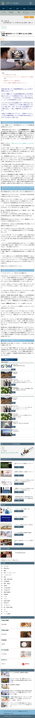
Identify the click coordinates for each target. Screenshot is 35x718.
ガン (5, 609)
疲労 (5, 577)
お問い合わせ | (25, 711)
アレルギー (4, 12)
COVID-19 (6, 603)
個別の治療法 (7, 600)
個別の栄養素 (7, 592)
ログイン (32, 17)
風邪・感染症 (7, 583)
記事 (17, 8)
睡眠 (19, 12)
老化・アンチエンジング (26, 13)
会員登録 (26, 17)
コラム (2, 39)
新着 (10, 8)
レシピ (5, 596)
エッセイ (6, 611)
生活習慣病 (6, 581)
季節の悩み (11, 12)
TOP (3, 8)
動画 (24, 8)
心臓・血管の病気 (8, 579)
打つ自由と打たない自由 (10, 74)
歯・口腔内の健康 (8, 607)
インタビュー (7, 605)
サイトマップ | (15, 711)
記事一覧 (7, 21)
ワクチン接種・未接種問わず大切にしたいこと (15, 82)
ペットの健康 (7, 613)
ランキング (31, 8)
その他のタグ (7, 590)
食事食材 (6, 594)
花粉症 (5, 585)
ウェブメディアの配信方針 (12, 80)
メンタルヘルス (7, 574)
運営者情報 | (20, 711)
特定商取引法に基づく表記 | (8, 713)
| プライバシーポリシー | (8, 711)
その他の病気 (7, 587)
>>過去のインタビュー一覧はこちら (9, 560)
